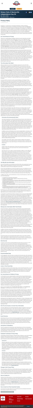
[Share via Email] (29, 12)
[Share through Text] (31, 12)
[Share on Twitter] (27, 12)
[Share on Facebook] (26, 12)
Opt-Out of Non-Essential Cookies (7, 391)
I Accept (28, 406)
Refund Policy (20, 398)
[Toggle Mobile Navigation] (2, 3)
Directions (12, 17)
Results (27, 396)
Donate (19, 8)
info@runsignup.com (14, 365)
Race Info (11, 396)
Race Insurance (28, 398)
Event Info (19, 396)
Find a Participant (11, 399)
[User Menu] (31, 3)
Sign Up (12, 8)
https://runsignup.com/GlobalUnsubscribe (13, 201)
